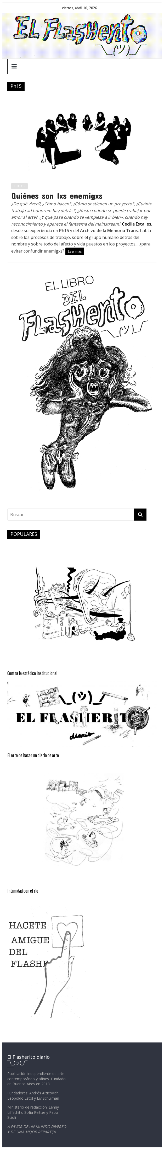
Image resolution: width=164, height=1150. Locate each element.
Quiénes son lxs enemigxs (57, 195)
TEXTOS (19, 186)
